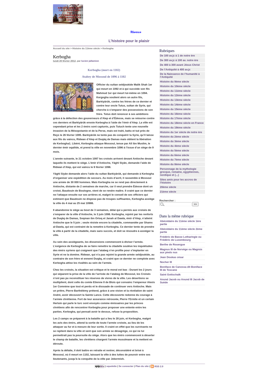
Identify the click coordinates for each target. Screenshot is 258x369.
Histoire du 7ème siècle (174, 159)
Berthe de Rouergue (172, 244)
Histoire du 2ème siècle (174, 136)
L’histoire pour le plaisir (128, 41)
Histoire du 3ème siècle (174, 141)
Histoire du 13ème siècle (175, 99)
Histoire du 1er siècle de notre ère (181, 132)
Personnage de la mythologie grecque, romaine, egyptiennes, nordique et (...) (179, 171)
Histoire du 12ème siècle (175, 95)
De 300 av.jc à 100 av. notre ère (179, 60)
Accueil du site (61, 48)
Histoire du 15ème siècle (175, 109)
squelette (111, 366)
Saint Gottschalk (170, 274)
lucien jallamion (90, 60)
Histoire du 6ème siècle (174, 155)
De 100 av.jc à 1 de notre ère (177, 55)
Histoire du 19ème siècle (175, 127)
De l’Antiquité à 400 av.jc (175, 69)
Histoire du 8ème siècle (174, 164)
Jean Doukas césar (172, 257)
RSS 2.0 (157, 366)
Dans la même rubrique (176, 216)
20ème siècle (168, 187)
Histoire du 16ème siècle (175, 113)
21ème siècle (168, 191)
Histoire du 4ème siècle (174, 145)
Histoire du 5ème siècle (174, 150)
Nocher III (166, 262)
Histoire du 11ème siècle (86, 48)
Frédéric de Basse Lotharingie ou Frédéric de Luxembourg (180, 238)
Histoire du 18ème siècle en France (182, 122)
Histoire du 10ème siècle (175, 86)
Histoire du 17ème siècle (175, 118)
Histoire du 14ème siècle (175, 104)
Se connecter (126, 366)
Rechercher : (167, 200)
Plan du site (142, 366)
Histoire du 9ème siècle (174, 81)
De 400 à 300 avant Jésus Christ (180, 64)
